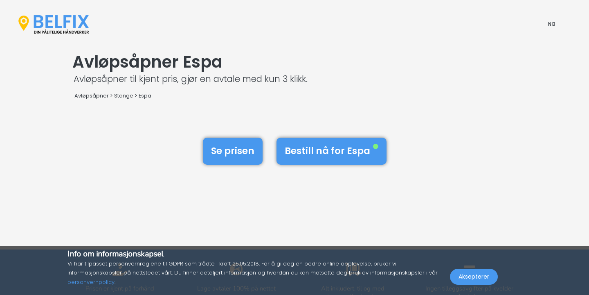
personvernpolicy (91, 282)
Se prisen (232, 150)
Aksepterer (474, 277)
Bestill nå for (331, 151)
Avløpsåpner (91, 95)
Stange (123, 95)
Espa (145, 95)
